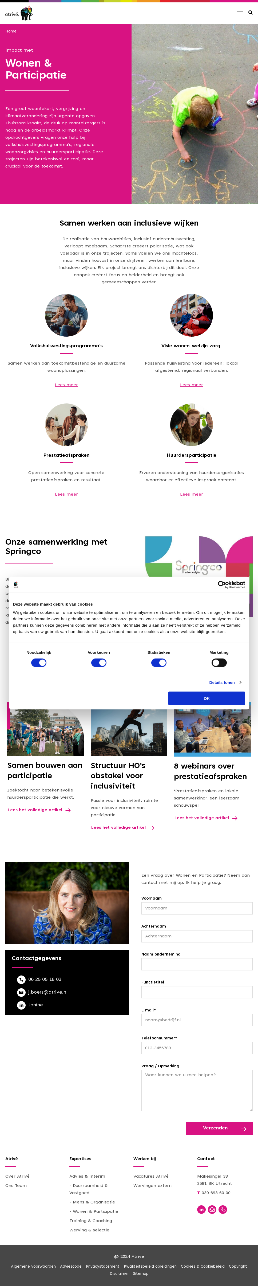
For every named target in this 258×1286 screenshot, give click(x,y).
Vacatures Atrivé (151, 1176)
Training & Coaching (90, 1221)
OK (207, 698)
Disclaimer (119, 1274)
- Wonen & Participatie (93, 1212)
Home (11, 32)
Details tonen (222, 682)
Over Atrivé (17, 1176)
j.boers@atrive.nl (48, 992)
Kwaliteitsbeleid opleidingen (150, 1267)
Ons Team (16, 1186)
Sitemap (141, 1274)
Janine (35, 1005)
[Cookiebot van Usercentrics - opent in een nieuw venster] (222, 585)
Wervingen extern (152, 1186)
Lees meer (66, 385)
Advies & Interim (87, 1176)
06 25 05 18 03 (44, 979)
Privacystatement (103, 1267)
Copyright (238, 1267)
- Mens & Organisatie (92, 1202)
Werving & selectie (89, 1230)
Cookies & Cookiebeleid (203, 1267)
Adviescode (71, 1267)
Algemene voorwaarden (33, 1267)
